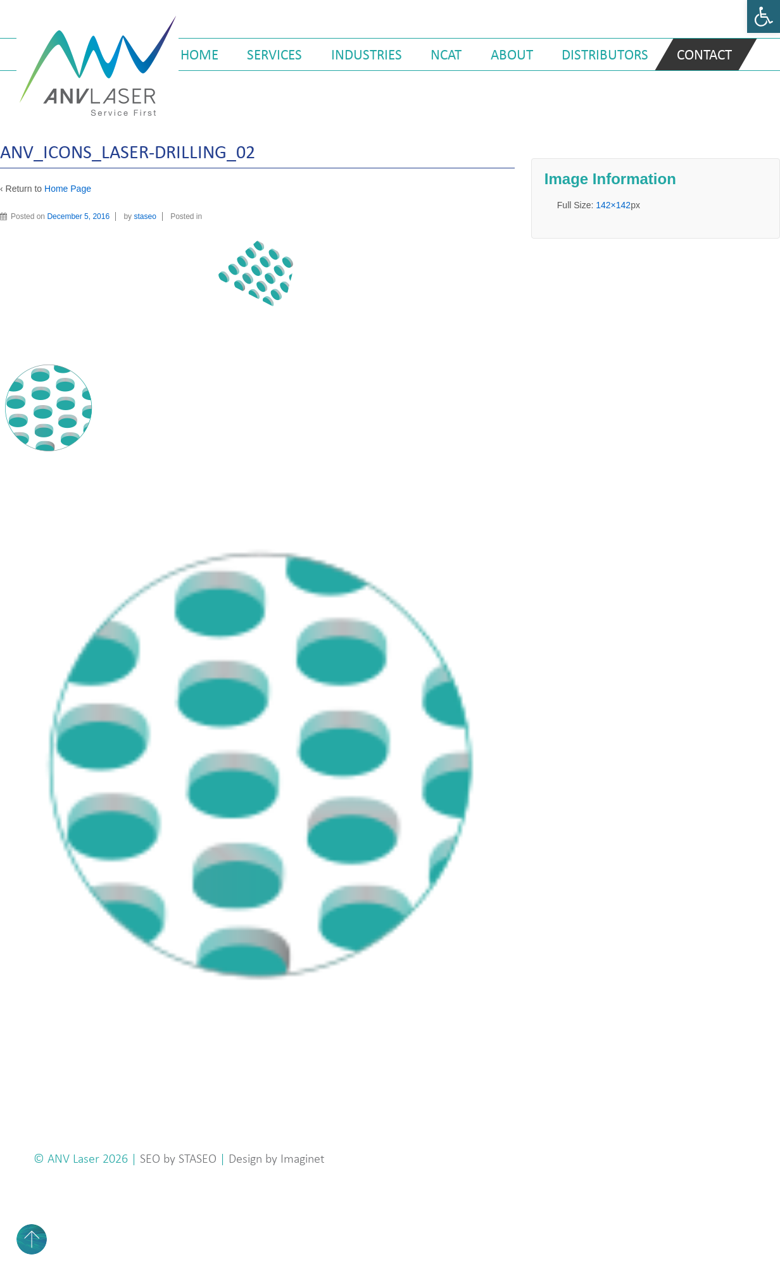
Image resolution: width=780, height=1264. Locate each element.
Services (274, 54)
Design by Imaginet (277, 1158)
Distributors (605, 54)
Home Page (67, 189)
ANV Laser (75, 1158)
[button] (763, 16)
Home (199, 54)
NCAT (446, 54)
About (512, 54)
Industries (366, 54)
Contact (704, 54)
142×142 (613, 205)
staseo (145, 216)
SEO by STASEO (178, 1158)
